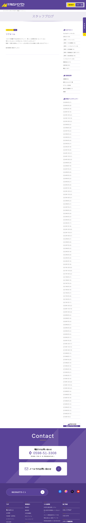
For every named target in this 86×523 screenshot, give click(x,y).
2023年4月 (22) (67, 216)
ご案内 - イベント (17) (68, 40)
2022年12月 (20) (67, 229)
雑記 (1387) (66, 68)
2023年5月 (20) (67, 213)
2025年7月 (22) (67, 131)
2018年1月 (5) (67, 416)
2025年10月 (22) (67, 121)
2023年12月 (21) (67, 191)
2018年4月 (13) (67, 407)
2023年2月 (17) (67, 223)
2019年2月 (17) (67, 375)
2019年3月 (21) (67, 372)
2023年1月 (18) (67, 226)
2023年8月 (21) (67, 204)
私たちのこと (10, 510)
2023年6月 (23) (67, 210)
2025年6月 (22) (67, 134)
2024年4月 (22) (67, 178)
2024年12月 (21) (67, 153)
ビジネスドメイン (10, 519)
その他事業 (47, 504)
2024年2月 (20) (67, 185)
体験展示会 (66, 79)
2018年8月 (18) (67, 394)
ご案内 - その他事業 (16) (69, 43)
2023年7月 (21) (67, 207)
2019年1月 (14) (67, 378)
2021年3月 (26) (67, 296)
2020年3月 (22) (67, 334)
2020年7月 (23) (67, 321)
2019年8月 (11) (67, 356)
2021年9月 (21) (67, 277)
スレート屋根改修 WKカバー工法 (51, 515)
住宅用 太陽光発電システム (50, 507)
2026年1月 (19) (67, 112)
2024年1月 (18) (67, 188)
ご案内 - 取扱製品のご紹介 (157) (71, 52)
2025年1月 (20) (67, 150)
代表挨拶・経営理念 (10, 516)
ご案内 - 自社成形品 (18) (69, 55)
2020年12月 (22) (67, 305)
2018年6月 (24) (67, 401)
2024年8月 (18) (67, 166)
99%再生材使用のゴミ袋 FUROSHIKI (52, 521)
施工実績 (65, 504)
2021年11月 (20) (67, 270)
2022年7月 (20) (67, 245)
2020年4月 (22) (67, 331)
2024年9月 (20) (67, 162)
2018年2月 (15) (67, 413)
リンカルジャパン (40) (68, 59)
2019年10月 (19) (67, 350)
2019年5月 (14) (67, 366)
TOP (7, 504)
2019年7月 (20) (67, 359)
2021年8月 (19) (67, 280)
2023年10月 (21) (67, 197)
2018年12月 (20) (67, 382)
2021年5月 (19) (67, 289)
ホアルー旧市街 (67, 85)
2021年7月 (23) (67, 283)
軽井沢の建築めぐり (68, 88)
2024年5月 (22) (67, 175)
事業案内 (27, 504)
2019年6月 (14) (67, 362)
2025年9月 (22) (67, 124)
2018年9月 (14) (67, 391)
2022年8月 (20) (67, 242)
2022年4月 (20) (67, 254)
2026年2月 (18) (67, 108)
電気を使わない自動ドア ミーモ (51, 518)
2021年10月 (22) (67, 274)
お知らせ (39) (66, 36)
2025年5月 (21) (67, 137)
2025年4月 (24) (67, 140)
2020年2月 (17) (67, 337)
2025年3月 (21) (67, 143)
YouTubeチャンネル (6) (68, 33)
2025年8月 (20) (67, 127)
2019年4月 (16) (67, 369)
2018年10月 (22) (67, 388)
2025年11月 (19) (67, 118)
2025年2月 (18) (67, 147)
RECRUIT (71, 5)
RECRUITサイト (19, 492)
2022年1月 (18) (67, 264)
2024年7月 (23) (67, 169)
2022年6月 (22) (67, 248)
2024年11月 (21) (67, 156)
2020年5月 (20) (67, 328)
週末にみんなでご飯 (68, 82)
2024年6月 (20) (67, 172)
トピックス (66, 516)
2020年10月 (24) (67, 312)
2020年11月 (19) (67, 308)
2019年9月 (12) (67, 353)
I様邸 (64, 91)
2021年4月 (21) (67, 293)
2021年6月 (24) (67, 286)
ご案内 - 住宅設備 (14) (68, 49)
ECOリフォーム (28, 516)
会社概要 (8, 513)
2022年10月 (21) (67, 235)
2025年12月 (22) (67, 115)
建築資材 (27, 510)
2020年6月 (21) (67, 324)
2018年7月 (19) (67, 397)
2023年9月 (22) (67, 200)
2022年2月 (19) (67, 261)
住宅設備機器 (28, 513)
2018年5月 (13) (67, 404)
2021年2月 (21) (67, 299)
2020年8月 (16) (67, 318)
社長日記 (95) (66, 65)
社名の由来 (8, 522)
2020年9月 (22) (67, 315)
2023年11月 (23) (67, 194)
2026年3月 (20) (67, 105)
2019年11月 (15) (67, 347)
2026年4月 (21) (67, 102)
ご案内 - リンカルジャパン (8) (70, 46)
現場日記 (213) (67, 62)
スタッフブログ (67, 510)
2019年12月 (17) (67, 343)
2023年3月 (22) (67, 220)
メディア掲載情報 (68, 521)
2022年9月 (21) (67, 239)
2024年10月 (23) (67, 159)
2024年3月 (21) (67, 181)
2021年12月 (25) (67, 267)
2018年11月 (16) (67, 385)
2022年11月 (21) (67, 232)
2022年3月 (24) (67, 258)
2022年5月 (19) (67, 251)
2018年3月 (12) (67, 410)
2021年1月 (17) (67, 302)
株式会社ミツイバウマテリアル (13, 5)
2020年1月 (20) (67, 340)
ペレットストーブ (29, 519)
